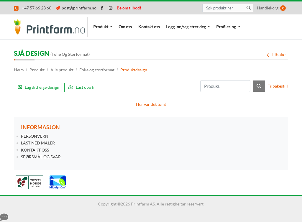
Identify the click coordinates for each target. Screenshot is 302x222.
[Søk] (259, 86)
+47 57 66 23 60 (32, 8)
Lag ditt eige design (38, 87)
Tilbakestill (278, 86)
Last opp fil (82, 87)
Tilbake (276, 54)
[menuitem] (103, 26)
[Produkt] (225, 86)
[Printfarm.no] (51, 27)
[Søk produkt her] (227, 8)
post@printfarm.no (76, 8)
